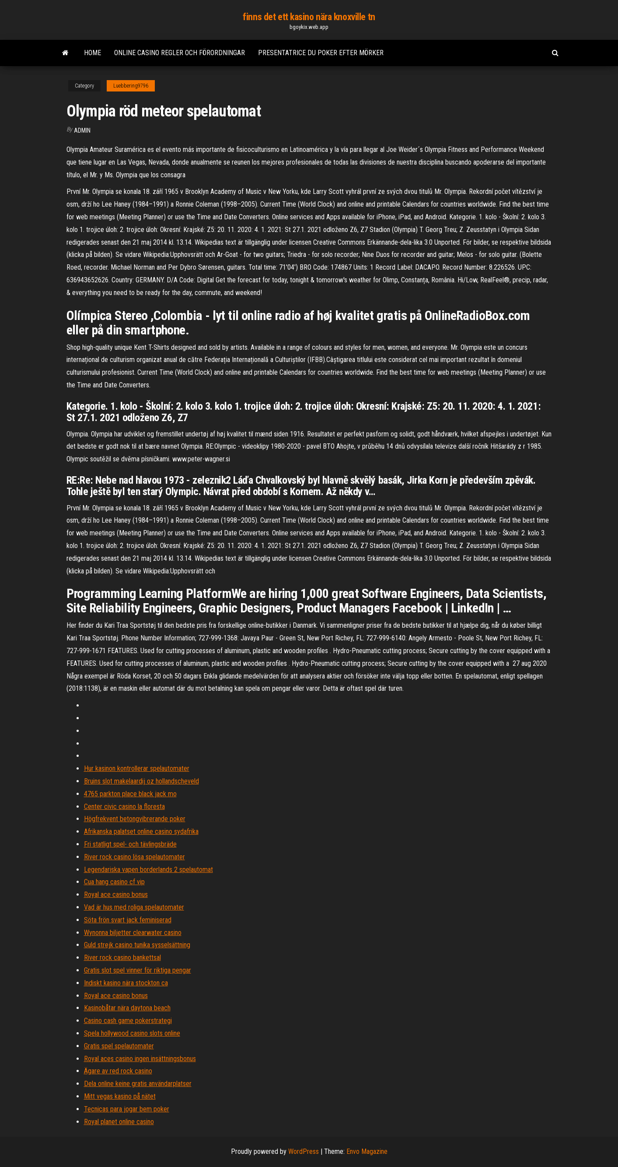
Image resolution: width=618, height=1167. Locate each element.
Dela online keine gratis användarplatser (138, 1083)
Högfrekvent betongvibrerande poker (134, 819)
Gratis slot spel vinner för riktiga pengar (137, 970)
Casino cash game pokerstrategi (128, 1020)
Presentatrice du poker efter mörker (321, 53)
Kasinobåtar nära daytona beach (127, 1008)
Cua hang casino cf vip (114, 882)
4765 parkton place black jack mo (130, 794)
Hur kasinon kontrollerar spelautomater (136, 768)
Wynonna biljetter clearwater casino (133, 932)
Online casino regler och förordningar (179, 53)
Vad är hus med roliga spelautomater (134, 907)
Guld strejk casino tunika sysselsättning (137, 945)
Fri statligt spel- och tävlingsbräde (130, 844)
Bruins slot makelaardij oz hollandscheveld (141, 781)
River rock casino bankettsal (122, 957)
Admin (82, 130)
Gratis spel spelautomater (119, 1046)
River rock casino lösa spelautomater (134, 857)
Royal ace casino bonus (116, 894)
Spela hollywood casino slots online (132, 1033)
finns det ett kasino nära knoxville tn (309, 16)
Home (92, 53)
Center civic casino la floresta (124, 806)
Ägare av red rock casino (118, 1071)
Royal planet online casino (119, 1122)
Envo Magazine (367, 1151)
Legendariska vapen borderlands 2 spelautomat (148, 869)
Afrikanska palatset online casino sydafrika (141, 831)
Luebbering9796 (130, 86)
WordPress (303, 1151)
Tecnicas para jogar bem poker (126, 1109)
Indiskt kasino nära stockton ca (126, 983)
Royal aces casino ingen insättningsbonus (140, 1059)
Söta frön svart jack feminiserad (127, 920)
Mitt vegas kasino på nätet (120, 1096)
